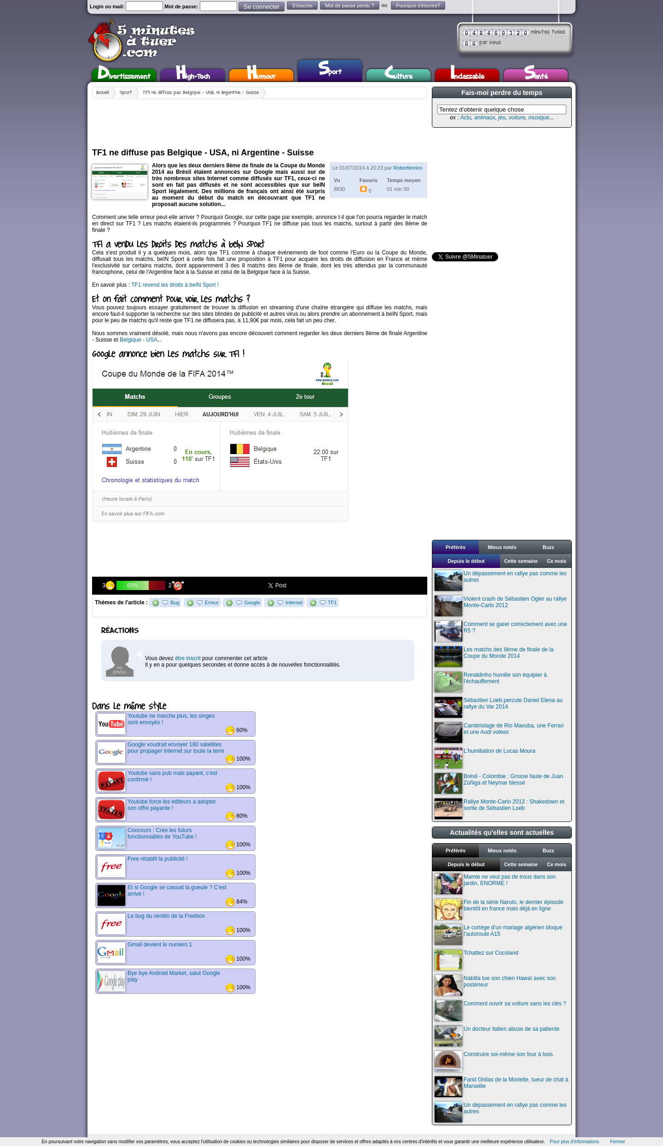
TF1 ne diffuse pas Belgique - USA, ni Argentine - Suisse (201, 92)
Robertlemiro (407, 168)
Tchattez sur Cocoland (476, 960)
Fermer (617, 1141)
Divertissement (124, 75)
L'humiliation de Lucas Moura (485, 758)
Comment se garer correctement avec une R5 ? (501, 631)
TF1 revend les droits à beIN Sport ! (175, 285)
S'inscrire (302, 5)
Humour (261, 75)
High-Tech (193, 75)
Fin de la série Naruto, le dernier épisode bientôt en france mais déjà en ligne (499, 909)
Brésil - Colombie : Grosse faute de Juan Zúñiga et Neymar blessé (499, 783)
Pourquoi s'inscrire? (418, 5)
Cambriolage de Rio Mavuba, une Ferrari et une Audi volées (499, 732)
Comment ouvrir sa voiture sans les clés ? (500, 1010)
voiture (517, 117)
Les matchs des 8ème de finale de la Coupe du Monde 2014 (494, 656)
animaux (484, 117)
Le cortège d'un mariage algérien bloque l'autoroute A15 (498, 934)
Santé (536, 75)
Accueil (102, 92)
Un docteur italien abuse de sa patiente (497, 1036)
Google (252, 602)
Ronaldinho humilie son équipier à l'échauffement (491, 682)
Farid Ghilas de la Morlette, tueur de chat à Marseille (501, 1086)
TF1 (332, 602)
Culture (398, 75)
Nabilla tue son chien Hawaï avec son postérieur (495, 985)
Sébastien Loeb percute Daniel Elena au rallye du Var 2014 (499, 707)
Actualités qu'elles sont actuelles (502, 832)
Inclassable (467, 75)
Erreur (212, 602)
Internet (293, 602)
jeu (502, 117)
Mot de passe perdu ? (349, 5)
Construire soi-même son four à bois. (494, 1061)
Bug (174, 602)
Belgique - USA (138, 340)
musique (538, 117)
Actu (465, 117)
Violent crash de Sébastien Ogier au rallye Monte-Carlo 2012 (501, 606)
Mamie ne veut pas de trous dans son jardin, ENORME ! (495, 884)
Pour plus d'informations (574, 1141)
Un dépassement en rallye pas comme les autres (500, 580)
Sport (330, 69)
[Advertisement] (259, 120)
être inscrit (187, 658)
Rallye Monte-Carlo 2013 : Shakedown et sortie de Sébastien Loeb (499, 808)
